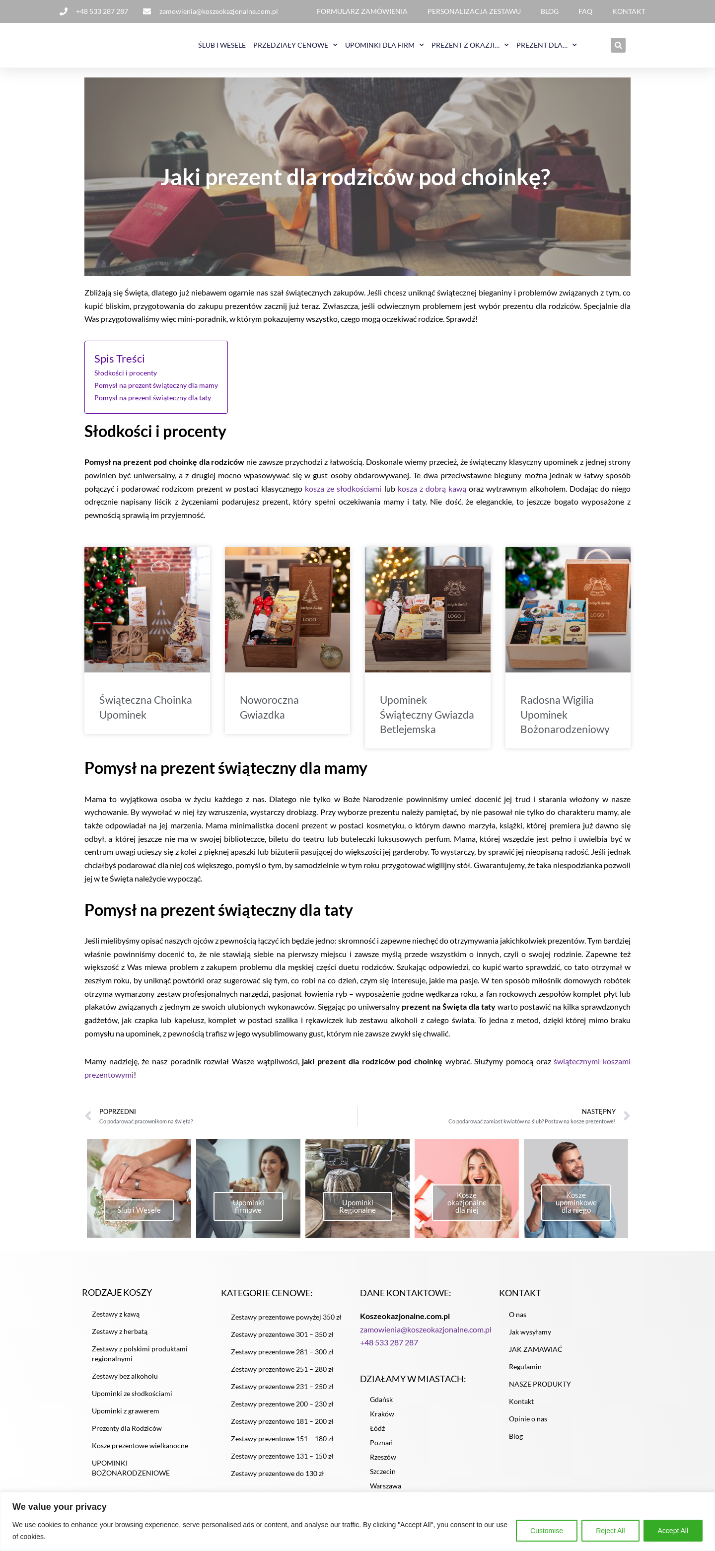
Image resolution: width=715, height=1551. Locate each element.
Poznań (381, 1449)
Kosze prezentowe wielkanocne (140, 1452)
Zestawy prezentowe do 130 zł (277, 1479)
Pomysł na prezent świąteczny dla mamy (156, 386)
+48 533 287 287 (389, 1349)
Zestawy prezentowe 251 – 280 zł (282, 1375)
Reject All (610, 1531)
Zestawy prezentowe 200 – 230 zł (282, 1409)
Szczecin (383, 1478)
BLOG (550, 11)
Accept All (673, 1531)
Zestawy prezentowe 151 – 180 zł (282, 1444)
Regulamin (525, 1372)
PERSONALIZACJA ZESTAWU (474, 11)
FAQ (585, 11)
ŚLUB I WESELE (222, 45)
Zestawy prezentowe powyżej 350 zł (286, 1323)
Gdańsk (381, 1406)
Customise (546, 1531)
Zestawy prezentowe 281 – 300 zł (282, 1357)
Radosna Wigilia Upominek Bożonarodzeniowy (565, 716)
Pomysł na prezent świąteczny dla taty (152, 398)
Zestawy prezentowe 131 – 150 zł (282, 1462)
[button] (618, 45)
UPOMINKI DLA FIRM (384, 45)
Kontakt (521, 1407)
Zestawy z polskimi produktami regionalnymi (140, 1360)
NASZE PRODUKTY (540, 1390)
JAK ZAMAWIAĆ (536, 1355)
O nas (517, 1320)
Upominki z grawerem (125, 1417)
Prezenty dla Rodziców (127, 1434)
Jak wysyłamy (530, 1337)
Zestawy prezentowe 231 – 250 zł (282, 1392)
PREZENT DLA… (546, 45)
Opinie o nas (528, 1424)
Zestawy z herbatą (119, 1337)
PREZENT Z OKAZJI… (470, 45)
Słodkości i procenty (125, 373)
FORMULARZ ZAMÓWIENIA (362, 11)
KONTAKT (628, 11)
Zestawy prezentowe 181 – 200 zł (282, 1427)
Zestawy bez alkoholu (125, 1382)
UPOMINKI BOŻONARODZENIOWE (131, 1474)
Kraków (382, 1420)
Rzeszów (383, 1464)
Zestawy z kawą (116, 1320)
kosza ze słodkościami (343, 489)
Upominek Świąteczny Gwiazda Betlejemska (427, 716)
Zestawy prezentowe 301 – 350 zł (282, 1340)
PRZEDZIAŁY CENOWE (295, 45)
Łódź (377, 1435)
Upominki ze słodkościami (132, 1400)
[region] (357, 1521)
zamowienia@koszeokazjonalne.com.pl (426, 1336)
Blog (516, 1442)
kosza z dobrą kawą (432, 489)
